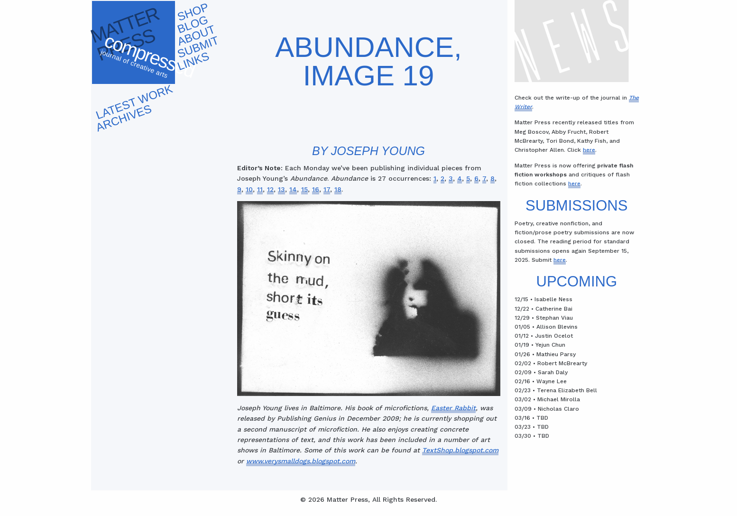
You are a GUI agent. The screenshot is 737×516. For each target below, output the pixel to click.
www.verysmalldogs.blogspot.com (300, 461)
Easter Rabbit (453, 408)
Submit (197, 47)
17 (326, 189)
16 (315, 189)
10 (249, 189)
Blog (192, 24)
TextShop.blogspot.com (460, 450)
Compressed (148, 59)
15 (304, 189)
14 (293, 189)
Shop (192, 12)
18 (337, 189)
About (196, 35)
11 (260, 189)
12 (270, 189)
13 (281, 189)
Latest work (134, 101)
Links (193, 61)
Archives (123, 118)
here (589, 150)
